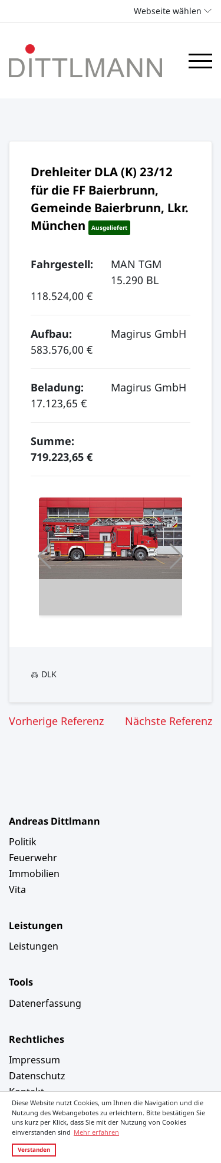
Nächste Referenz (168, 721)
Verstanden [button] (34, 1149)
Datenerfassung (45, 1003)
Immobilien (34, 873)
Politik (23, 841)
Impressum (34, 1060)
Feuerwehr (33, 857)
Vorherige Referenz (56, 721)
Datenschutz (37, 1075)
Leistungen (33, 946)
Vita (17, 889)
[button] (44, 556)
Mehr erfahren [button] (96, 1132)
